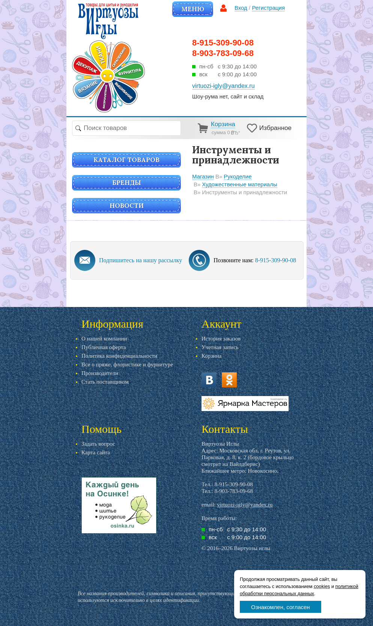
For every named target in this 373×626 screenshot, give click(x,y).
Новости (127, 205)
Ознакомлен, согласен (280, 607)
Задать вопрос (98, 444)
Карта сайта (95, 452)
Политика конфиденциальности (119, 356)
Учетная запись (220, 347)
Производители (99, 373)
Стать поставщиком (105, 382)
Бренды (126, 182)
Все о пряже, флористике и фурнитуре (127, 364)
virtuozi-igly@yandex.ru (244, 505)
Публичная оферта (103, 347)
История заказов (221, 339)
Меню (192, 9)
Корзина (211, 356)
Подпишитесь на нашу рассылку (140, 260)
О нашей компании (104, 339)
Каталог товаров (126, 160)
